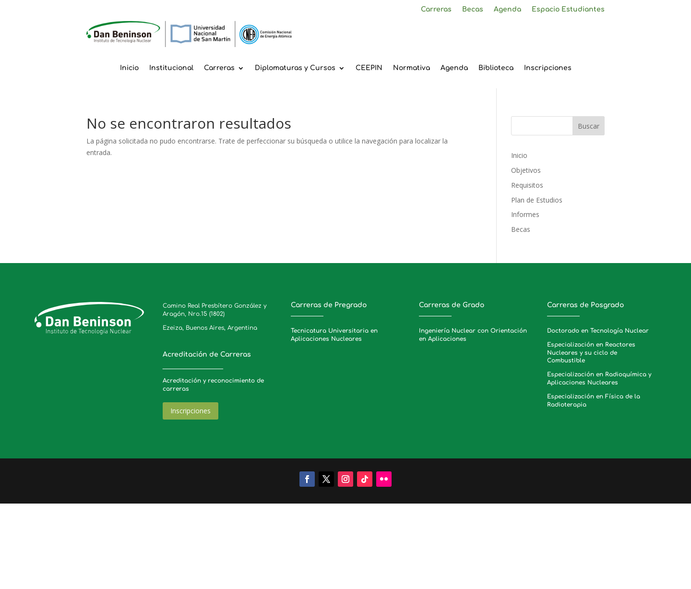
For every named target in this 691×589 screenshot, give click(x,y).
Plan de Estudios (536, 199)
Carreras (436, 9)
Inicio (129, 68)
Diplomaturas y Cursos (295, 68)
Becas (472, 9)
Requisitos (527, 185)
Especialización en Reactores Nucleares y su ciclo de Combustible (591, 352)
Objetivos (526, 170)
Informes (525, 214)
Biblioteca (495, 68)
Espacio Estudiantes (568, 9)
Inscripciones (548, 68)
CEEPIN (369, 68)
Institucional (171, 68)
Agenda (507, 9)
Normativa (411, 68)
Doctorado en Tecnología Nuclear (598, 330)
